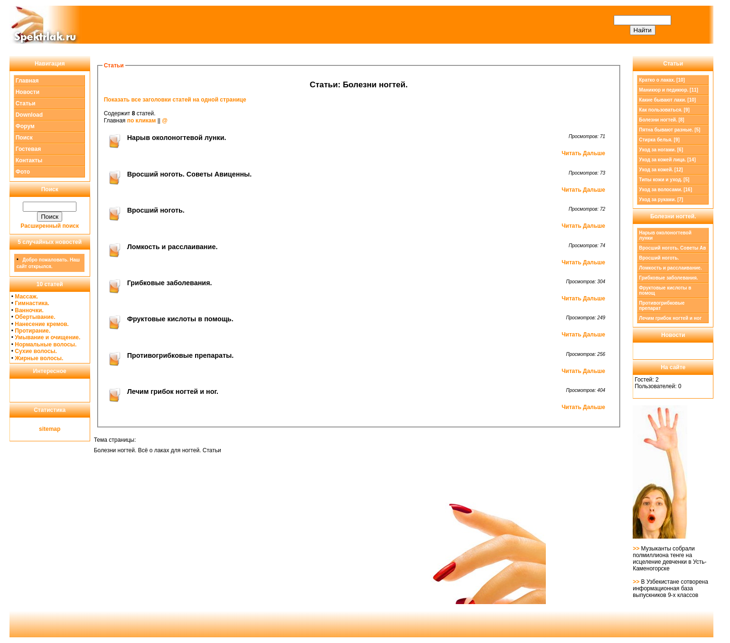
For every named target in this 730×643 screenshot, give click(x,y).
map (55, 429)
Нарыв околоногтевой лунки (665, 235)
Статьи (26, 103)
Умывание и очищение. (47, 337)
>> (637, 548)
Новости (27, 92)
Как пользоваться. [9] (664, 109)
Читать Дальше (583, 153)
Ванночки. (29, 310)
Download (29, 115)
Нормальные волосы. (45, 344)
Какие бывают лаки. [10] (667, 100)
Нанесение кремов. (42, 324)
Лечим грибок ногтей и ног (670, 318)
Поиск (24, 137)
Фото (23, 171)
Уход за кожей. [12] (661, 169)
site (44, 429)
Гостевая (28, 149)
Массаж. (26, 296)
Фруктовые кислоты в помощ (665, 290)
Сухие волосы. (36, 351)
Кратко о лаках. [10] (662, 80)
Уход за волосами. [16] (665, 189)
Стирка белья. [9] (659, 139)
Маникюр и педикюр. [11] (668, 90)
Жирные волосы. (39, 358)
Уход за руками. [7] (661, 199)
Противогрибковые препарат (661, 305)
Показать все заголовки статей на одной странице (175, 99)
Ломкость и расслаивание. (670, 267)
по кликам (141, 120)
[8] (661, 119)
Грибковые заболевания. (668, 277)
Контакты (29, 160)
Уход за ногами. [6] (661, 149)
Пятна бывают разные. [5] (669, 129)
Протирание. (32, 330)
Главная (27, 80)
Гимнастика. (32, 303)
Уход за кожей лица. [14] (667, 159)
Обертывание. (35, 317)
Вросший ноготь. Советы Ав (672, 248)
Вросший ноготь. (659, 258)
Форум (25, 126)
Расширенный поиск (49, 226)
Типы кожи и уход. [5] (664, 179)
